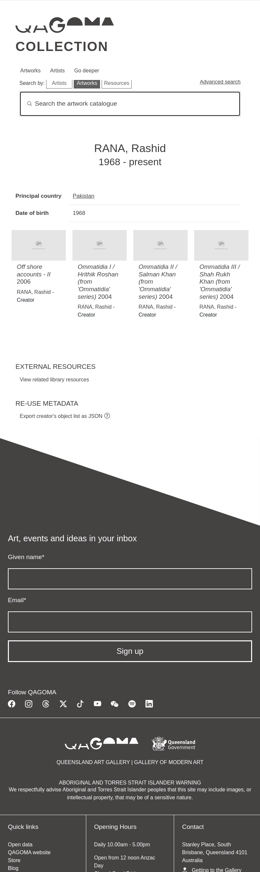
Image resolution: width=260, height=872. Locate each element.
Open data (20, 844)
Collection (61, 46)
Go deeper (86, 70)
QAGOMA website (29, 852)
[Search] (130, 103)
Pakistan (83, 195)
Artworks (30, 70)
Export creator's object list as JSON (61, 416)
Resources (116, 83)
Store (14, 860)
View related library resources (54, 379)
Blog (13, 868)
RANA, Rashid (34, 292)
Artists (57, 70)
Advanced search (220, 82)
